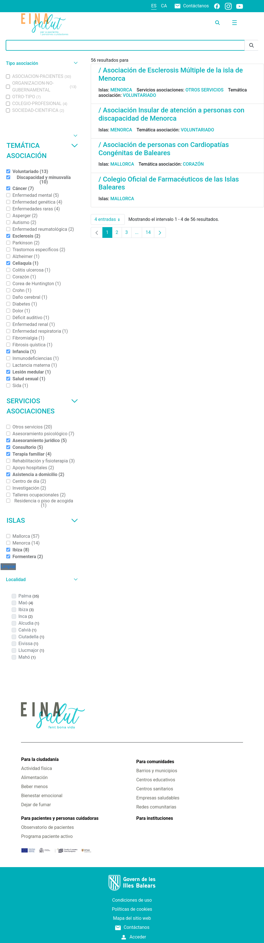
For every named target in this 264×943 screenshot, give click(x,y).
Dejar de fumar (36, 804)
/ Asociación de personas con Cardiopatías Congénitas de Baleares (163, 149)
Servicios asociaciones (42, 406)
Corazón (193, 164)
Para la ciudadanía (39, 759)
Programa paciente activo (47, 836)
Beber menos (34, 786)
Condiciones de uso (132, 900)
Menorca (121, 90)
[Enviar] (251, 45)
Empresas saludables (157, 798)
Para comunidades (155, 761)
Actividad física (36, 768)
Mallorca (122, 164)
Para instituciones (154, 818)
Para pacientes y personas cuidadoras (59, 818)
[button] (41, 63)
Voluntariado (139, 95)
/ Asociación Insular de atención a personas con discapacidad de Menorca (171, 114)
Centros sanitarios (154, 788)
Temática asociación (42, 150)
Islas (42, 520)
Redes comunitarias (156, 807)
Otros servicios (204, 90)
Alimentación (34, 777)
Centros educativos (155, 779)
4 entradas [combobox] (109, 219)
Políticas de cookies (132, 909)
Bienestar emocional (41, 795)
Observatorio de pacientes (47, 827)
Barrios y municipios (156, 770)
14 (149, 234)
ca (164, 5)
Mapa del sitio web (132, 918)
